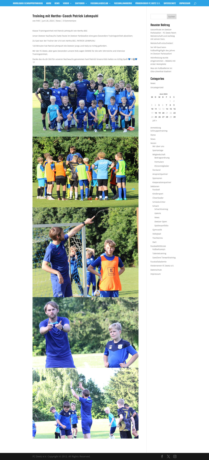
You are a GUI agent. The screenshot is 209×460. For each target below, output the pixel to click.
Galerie (157, 213)
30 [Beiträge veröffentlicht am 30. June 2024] (174, 117)
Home (48, 3)
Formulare (159, 162)
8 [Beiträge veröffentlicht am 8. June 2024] (170, 105)
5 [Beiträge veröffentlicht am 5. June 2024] (159, 105)
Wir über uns (158, 146)
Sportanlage (157, 150)
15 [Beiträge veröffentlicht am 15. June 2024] (171, 109)
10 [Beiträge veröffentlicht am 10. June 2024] (152, 109)
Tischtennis (157, 238)
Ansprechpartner (160, 174)
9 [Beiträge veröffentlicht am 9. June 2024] (173, 105)
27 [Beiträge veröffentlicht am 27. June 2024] (163, 117)
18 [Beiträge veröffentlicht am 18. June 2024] (156, 113)
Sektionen (80, 3)
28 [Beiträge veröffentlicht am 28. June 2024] (167, 117)
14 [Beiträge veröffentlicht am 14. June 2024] (167, 109)
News (57, 3)
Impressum (184, 3)
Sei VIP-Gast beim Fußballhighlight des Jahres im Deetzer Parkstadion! (162, 50)
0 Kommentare (69, 20)
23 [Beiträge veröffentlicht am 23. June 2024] (174, 113)
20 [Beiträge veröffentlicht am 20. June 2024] (163, 113)
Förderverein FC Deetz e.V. (147, 3)
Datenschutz (170, 3)
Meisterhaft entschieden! (161, 43)
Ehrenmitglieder (161, 166)
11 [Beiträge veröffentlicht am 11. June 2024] (156, 109)
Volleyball (156, 234)
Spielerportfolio (161, 225)
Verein (66, 3)
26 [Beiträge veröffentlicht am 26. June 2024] (159, 117)
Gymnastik (157, 229)
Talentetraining (159, 253)
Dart (154, 242)
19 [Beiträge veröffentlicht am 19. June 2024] (159, 113)
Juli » (155, 120)
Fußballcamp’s (158, 249)
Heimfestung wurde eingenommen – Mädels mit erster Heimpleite (162, 60)
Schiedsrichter (158, 202)
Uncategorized (156, 87)
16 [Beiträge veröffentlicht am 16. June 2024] (174, 109)
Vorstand (156, 170)
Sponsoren (157, 178)
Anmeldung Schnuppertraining (28, 3)
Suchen (171, 16)
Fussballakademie (123, 3)
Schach (155, 206)
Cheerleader (158, 198)
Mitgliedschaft (158, 154)
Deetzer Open (160, 221)
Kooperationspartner (161, 182)
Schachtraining (161, 209)
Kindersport (157, 193)
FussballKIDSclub (99, 3)
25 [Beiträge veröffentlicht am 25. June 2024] (156, 117)
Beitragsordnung (162, 157)
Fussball (156, 189)
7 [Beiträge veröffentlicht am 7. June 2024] (166, 105)
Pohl (38, 20)
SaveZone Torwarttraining (164, 257)
